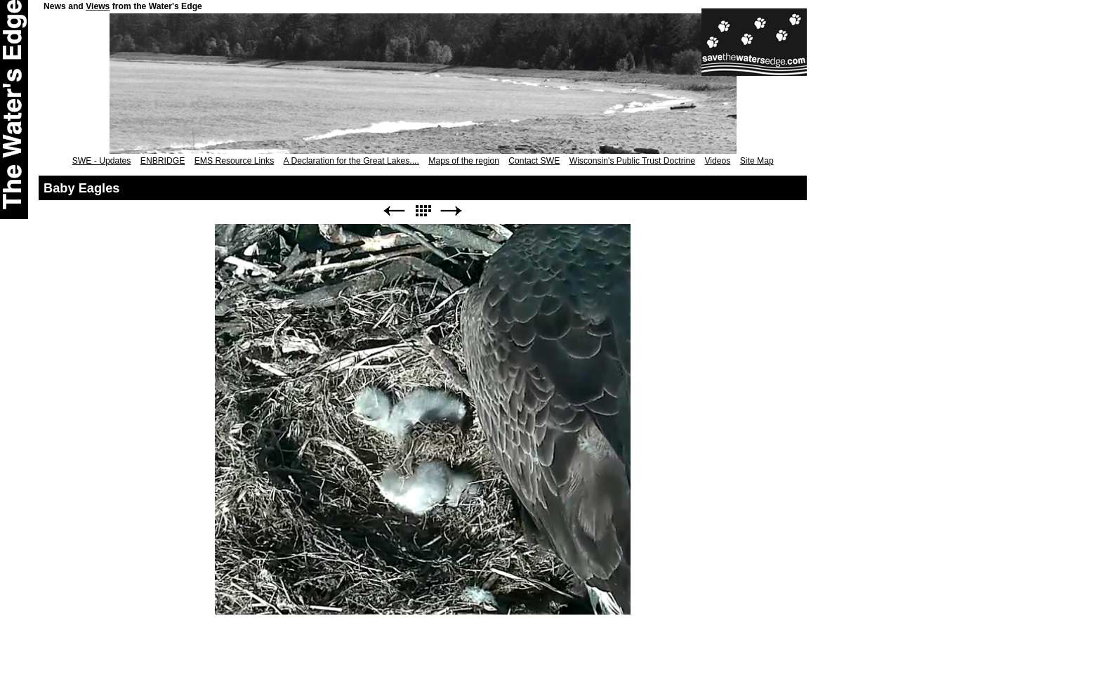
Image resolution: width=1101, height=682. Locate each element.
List (423, 211)
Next (451, 211)
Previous (394, 211)
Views (98, 6)
